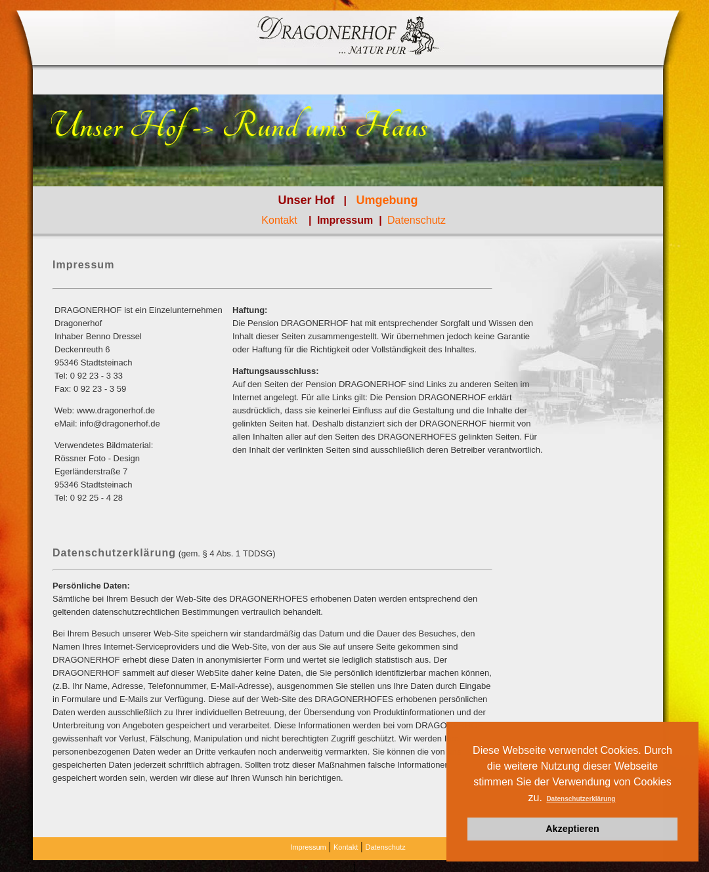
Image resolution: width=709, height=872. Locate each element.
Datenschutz (416, 220)
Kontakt (279, 220)
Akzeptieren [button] (572, 828)
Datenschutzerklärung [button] (580, 798)
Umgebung (386, 200)
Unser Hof (306, 200)
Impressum (346, 220)
